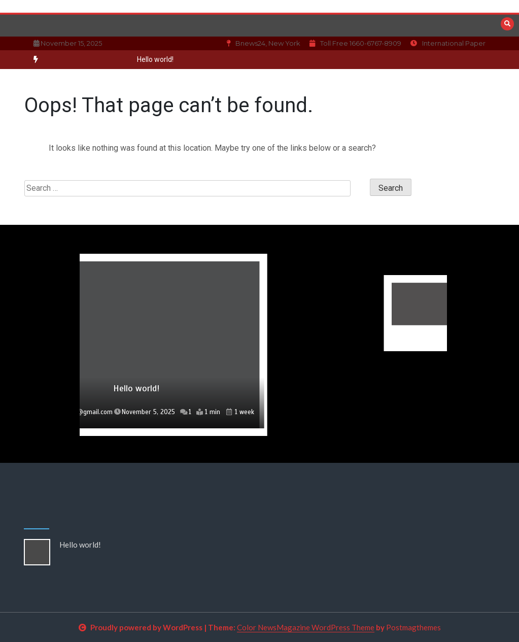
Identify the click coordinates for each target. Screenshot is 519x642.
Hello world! (155, 59)
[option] (155, 59)
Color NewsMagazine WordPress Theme (305, 627)
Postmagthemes (413, 627)
